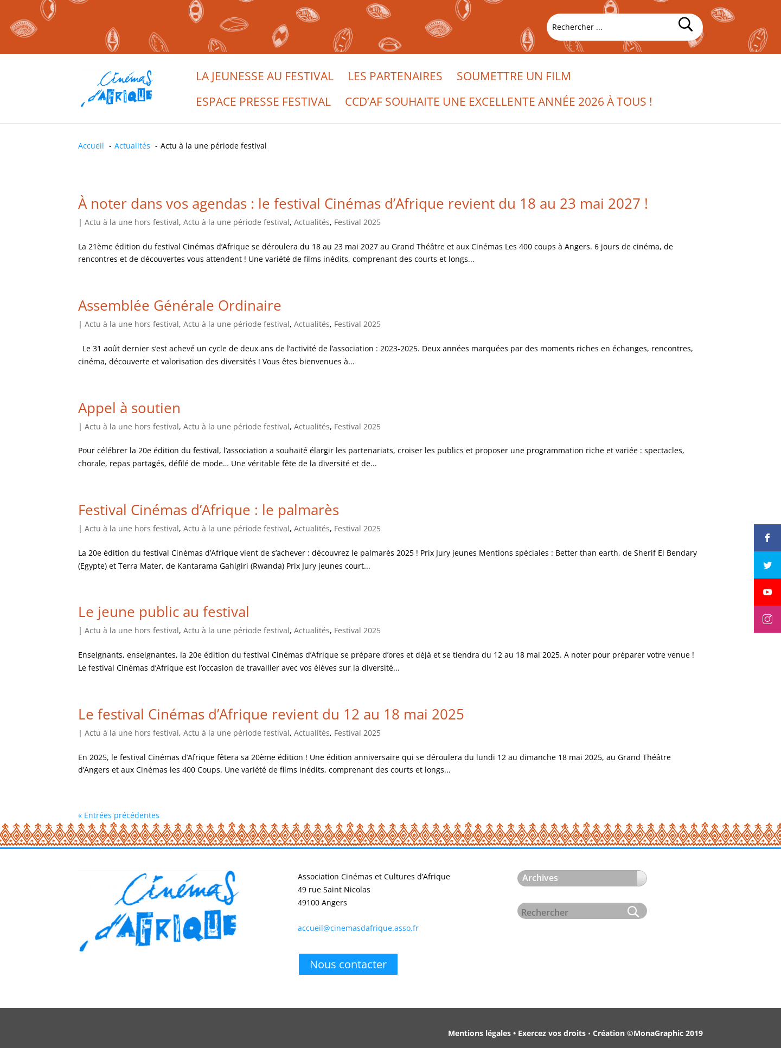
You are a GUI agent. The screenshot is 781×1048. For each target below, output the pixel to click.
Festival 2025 (357, 222)
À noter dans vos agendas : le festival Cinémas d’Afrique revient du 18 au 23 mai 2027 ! (363, 203)
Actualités (312, 222)
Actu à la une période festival (236, 222)
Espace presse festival (263, 103)
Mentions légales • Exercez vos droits (517, 1033)
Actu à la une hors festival (132, 222)
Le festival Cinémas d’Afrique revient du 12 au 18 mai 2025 (271, 714)
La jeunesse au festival (265, 77)
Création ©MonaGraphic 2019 (648, 1033)
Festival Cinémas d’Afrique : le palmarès (208, 509)
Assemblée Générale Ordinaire (179, 305)
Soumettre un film (514, 77)
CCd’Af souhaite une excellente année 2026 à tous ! (498, 103)
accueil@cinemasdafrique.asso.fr (358, 928)
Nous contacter (348, 964)
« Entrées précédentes (118, 815)
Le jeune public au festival (163, 611)
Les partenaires (395, 77)
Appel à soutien (129, 407)
